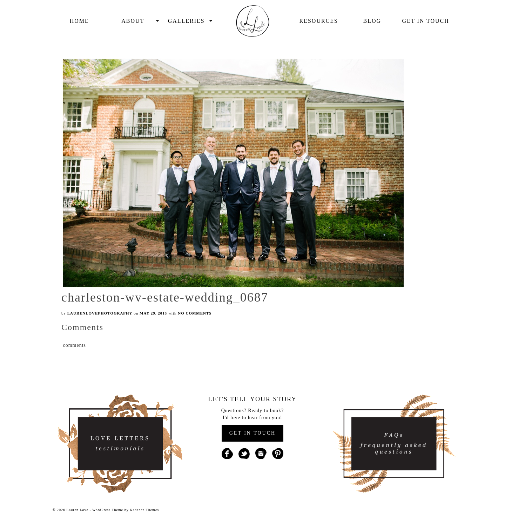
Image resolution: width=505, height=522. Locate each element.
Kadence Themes (144, 510)
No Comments (194, 313)
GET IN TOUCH (252, 433)
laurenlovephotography (100, 313)
